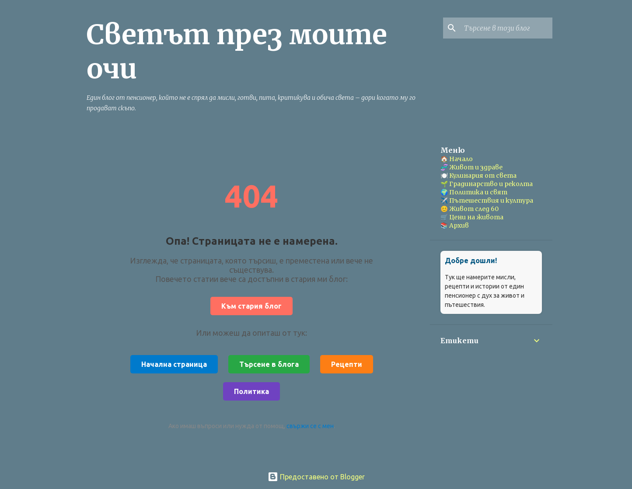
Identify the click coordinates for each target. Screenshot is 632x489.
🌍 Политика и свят (473, 192)
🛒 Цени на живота (471, 217)
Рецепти (346, 364)
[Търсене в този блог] (506, 28)
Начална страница (174, 364)
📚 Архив (454, 225)
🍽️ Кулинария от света (478, 175)
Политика (251, 391)
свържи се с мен (310, 425)
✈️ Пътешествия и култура (486, 200)
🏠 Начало (456, 159)
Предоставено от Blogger (316, 477)
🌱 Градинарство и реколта (486, 184)
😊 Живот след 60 (469, 209)
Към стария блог (251, 306)
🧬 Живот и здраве (471, 167)
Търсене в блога (269, 364)
